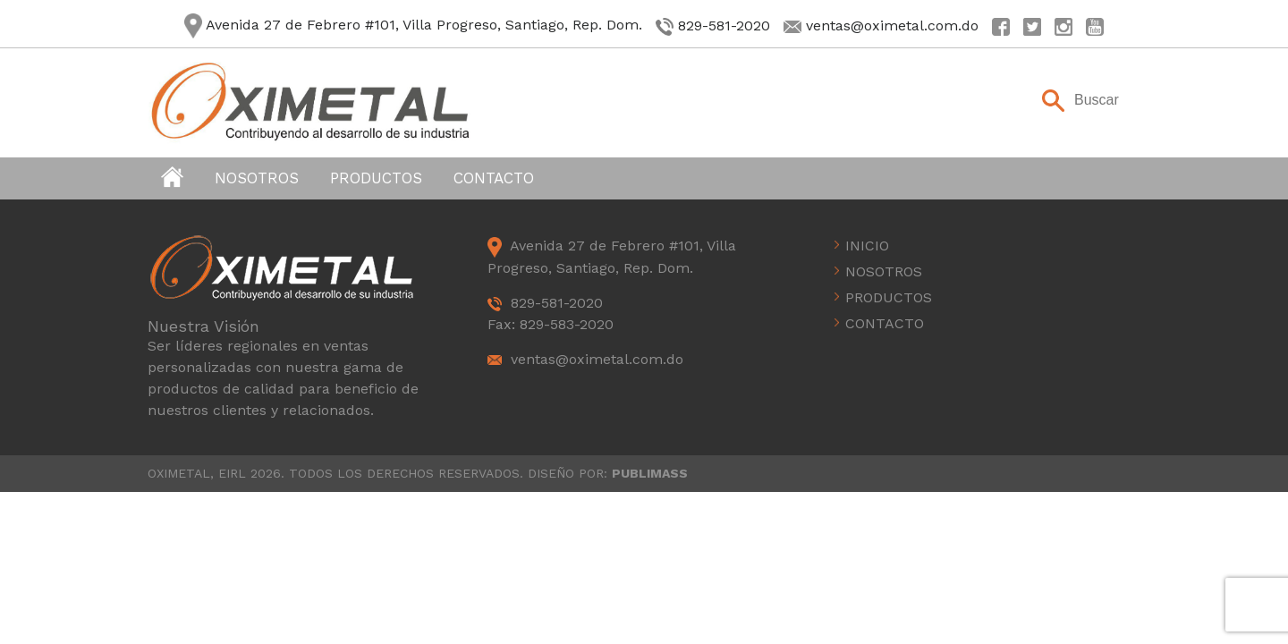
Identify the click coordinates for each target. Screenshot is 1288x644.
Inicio (867, 245)
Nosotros (257, 178)
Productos (376, 178)
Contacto (493, 178)
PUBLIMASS (650, 473)
